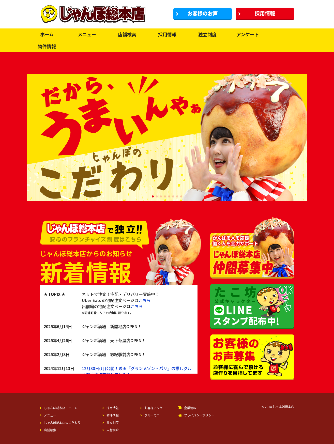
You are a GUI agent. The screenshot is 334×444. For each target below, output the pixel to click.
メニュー (87, 34)
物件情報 (47, 46)
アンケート (247, 34)
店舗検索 (127, 34)
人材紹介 (110, 430)
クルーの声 (150, 415)
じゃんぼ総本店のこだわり (60, 422)
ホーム (47, 34)
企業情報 (190, 408)
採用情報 (256, 13)
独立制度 (207, 34)
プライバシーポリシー (199, 415)
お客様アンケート (154, 408)
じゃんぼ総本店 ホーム (59, 408)
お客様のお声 (197, 13)
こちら (145, 300)
